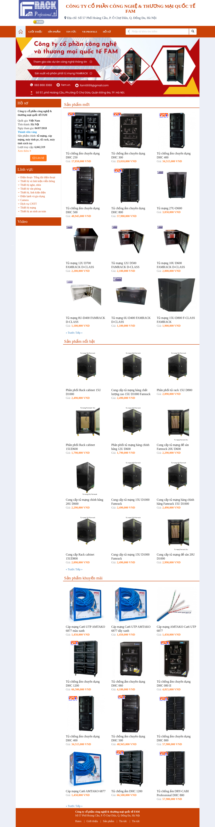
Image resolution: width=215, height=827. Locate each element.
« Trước (70, 332)
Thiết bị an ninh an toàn (33, 211)
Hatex (78, 821)
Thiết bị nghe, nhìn (30, 185)
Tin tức (123, 821)
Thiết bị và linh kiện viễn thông (37, 181)
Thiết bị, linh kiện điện (33, 192)
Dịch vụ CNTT (28, 203)
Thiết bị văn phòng (30, 188)
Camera (24, 200)
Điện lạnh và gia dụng (32, 196)
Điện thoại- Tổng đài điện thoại (37, 177)
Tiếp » (78, 332)
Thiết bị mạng (28, 207)
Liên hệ (38, 158)
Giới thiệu (92, 821)
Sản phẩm (108, 821)
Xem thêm (24, 151)
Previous (13, 245)
